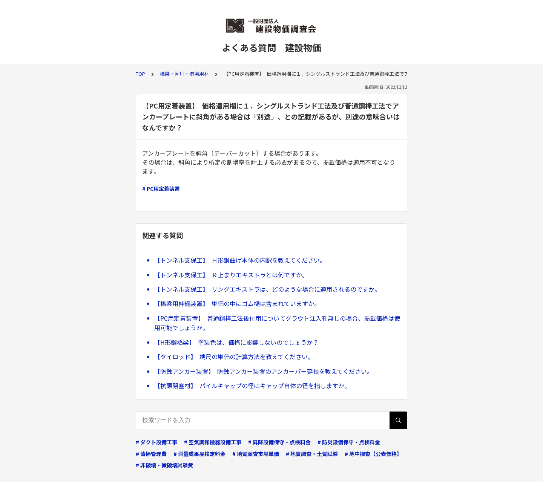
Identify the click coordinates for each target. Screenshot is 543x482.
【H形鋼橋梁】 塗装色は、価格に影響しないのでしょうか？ (236, 342)
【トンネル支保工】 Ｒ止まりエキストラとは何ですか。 (231, 274)
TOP (140, 73)
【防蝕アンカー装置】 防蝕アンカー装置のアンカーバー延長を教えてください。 (263, 371)
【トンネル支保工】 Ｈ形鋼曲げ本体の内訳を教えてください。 (240, 260)
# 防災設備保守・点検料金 (349, 442)
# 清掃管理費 (151, 454)
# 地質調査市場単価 (255, 454)
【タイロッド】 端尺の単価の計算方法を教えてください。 (234, 356)
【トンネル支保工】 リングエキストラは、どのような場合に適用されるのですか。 (267, 289)
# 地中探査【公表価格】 (373, 454)
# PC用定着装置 (161, 188)
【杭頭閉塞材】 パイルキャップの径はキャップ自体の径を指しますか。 (252, 385)
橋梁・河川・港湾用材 (184, 73)
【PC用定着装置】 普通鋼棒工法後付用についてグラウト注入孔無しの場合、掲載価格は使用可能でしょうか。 (277, 323)
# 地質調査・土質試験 (312, 454)
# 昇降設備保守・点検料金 (279, 442)
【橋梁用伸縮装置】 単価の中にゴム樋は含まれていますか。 (237, 303)
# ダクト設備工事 (156, 442)
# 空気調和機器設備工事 (212, 442)
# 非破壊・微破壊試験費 (164, 465)
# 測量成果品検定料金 (199, 454)
